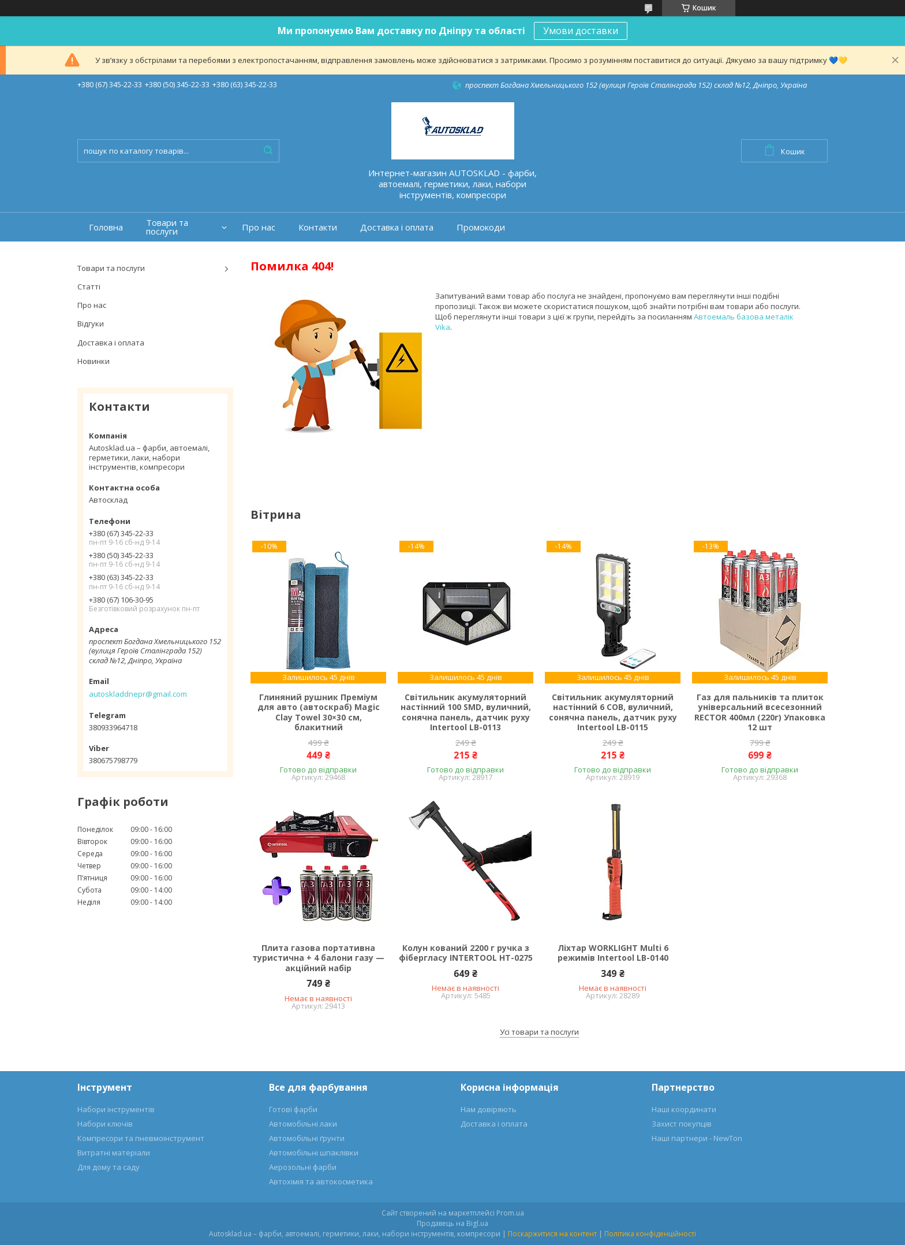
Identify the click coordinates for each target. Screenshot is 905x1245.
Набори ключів (105, 1123)
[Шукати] (267, 150)
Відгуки (90, 323)
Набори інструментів (116, 1109)
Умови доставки (580, 30)
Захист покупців (682, 1123)
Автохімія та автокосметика (321, 1181)
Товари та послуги (167, 227)
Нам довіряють (489, 1109)
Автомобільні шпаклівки (313, 1152)
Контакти (317, 227)
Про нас (258, 227)
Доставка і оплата (396, 227)
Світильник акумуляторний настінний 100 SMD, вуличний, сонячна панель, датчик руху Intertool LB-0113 (466, 712)
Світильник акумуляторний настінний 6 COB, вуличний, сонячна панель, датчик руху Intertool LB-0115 (613, 712)
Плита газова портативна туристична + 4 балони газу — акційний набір (318, 958)
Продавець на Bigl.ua (452, 1223)
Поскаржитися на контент (552, 1234)
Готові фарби (293, 1109)
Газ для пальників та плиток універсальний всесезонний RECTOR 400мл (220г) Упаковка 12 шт (759, 712)
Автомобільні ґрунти (307, 1138)
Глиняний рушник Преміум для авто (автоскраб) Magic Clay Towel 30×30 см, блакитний (318, 712)
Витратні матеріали (113, 1152)
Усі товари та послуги (539, 1032)
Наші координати (684, 1109)
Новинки (93, 361)
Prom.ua (510, 1213)
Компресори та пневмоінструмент (140, 1138)
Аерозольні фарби (302, 1167)
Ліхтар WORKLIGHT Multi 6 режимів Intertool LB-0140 (613, 953)
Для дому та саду (108, 1167)
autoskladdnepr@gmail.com (138, 693)
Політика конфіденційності (650, 1234)
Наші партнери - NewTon (697, 1138)
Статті (88, 286)
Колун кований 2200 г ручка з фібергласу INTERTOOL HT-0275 (466, 953)
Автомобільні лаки (303, 1123)
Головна (106, 227)
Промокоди (481, 227)
